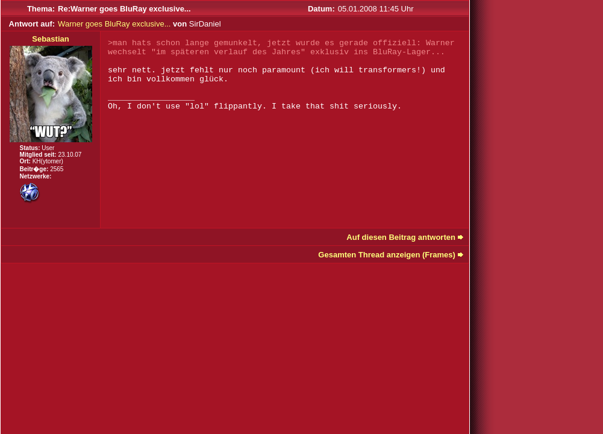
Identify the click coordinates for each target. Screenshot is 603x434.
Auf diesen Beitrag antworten (400, 237)
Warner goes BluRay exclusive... (114, 23)
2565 (56, 169)
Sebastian (50, 38)
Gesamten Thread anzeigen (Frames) (386, 254)
